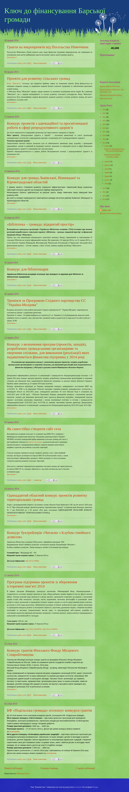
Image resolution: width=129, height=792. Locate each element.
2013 (104, 188)
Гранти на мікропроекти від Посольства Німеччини (47, 47)
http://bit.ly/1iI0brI (32, 561)
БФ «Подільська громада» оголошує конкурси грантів (49, 710)
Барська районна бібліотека (110, 86)
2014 (104, 143)
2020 (104, 124)
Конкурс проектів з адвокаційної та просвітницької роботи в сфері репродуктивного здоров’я (47, 125)
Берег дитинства (106, 98)
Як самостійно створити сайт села (34, 429)
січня (107, 184)
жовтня (107, 162)
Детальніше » (12, 57)
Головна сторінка (49, 768)
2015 (104, 139)
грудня (107, 146)
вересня (108, 165)
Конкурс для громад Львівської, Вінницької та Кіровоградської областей (43, 180)
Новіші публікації (13, 768)
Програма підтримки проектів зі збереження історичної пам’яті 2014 (42, 584)
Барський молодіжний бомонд (111, 95)
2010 (104, 199)
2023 (104, 113)
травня (107, 176)
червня (107, 172)
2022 (104, 117)
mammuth (78, 787)
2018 (104, 128)
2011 (104, 196)
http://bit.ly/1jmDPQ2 (33, 629)
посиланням (14, 732)
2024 (104, 110)
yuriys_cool (106, 210)
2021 (104, 121)
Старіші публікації (85, 768)
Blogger (95, 787)
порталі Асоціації (35, 442)
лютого (107, 180)
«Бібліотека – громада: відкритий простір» (40, 224)
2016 (104, 135)
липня (107, 169)
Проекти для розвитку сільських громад (38, 78)
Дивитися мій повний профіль (111, 213)
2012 (104, 192)
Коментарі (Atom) (23, 773)
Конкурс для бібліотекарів (27, 269)
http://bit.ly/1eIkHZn (50, 629)
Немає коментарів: (40, 63)
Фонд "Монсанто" (14, 83)
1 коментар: (37, 480)
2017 (104, 132)
